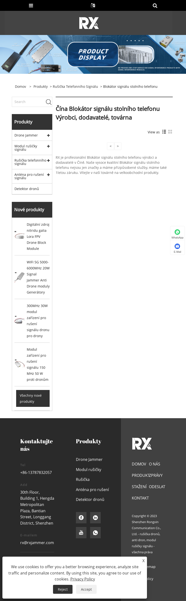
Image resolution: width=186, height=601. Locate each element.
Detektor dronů (26, 188)
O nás (154, 464)
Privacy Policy (82, 579)
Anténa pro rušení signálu (29, 176)
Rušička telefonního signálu (75, 86)
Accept (86, 589)
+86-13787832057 (36, 472)
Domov (139, 464)
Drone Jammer (26, 135)
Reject (63, 589)
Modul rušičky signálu (25, 148)
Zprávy (156, 475)
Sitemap (149, 566)
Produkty (40, 86)
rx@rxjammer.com (37, 542)
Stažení (139, 486)
